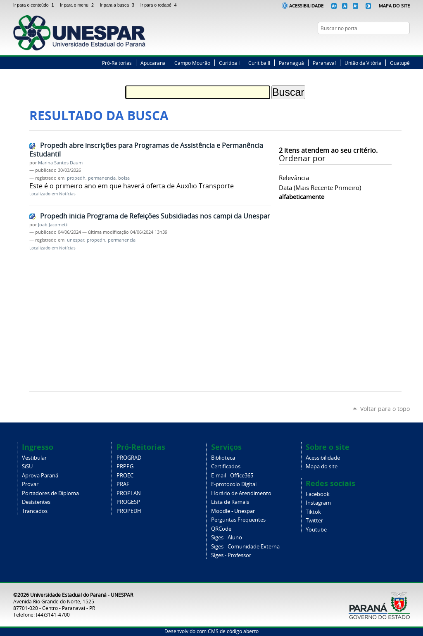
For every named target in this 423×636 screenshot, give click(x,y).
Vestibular (34, 457)
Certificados (225, 466)
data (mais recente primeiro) (320, 187)
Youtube (316, 529)
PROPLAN (128, 493)
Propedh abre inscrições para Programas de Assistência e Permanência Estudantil (146, 150)
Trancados (35, 511)
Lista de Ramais (230, 501)
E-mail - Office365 (232, 475)
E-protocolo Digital (234, 484)
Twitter (385, 44)
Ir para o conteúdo (35, 4)
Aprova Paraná (40, 475)
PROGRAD (128, 457)
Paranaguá (291, 62)
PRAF (122, 484)
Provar (30, 484)
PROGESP (128, 501)
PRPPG (124, 466)
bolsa (124, 178)
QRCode (221, 528)
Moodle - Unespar (233, 511)
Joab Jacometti (53, 225)
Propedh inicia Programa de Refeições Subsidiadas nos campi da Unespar (155, 216)
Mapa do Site (394, 5)
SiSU (27, 466)
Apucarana (153, 62)
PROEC (124, 475)
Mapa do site (321, 466)
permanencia (102, 178)
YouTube (406, 44)
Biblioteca (223, 457)
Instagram (395, 44)
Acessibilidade (306, 5)
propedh (76, 178)
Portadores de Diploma (50, 493)
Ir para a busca (118, 4)
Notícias (67, 194)
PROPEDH (128, 511)
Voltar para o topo (385, 409)
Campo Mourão (192, 62)
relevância (294, 177)
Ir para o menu (78, 4)
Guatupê (400, 62)
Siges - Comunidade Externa (245, 546)
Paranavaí (324, 62)
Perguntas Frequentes (238, 519)
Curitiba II (259, 62)
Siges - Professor (231, 555)
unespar (75, 240)
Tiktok (313, 511)
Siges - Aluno (226, 537)
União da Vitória (363, 62)
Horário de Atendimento (241, 493)
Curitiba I (229, 62)
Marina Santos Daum (60, 163)
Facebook (375, 44)
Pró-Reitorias (117, 62)
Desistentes (36, 501)
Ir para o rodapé (159, 4)
